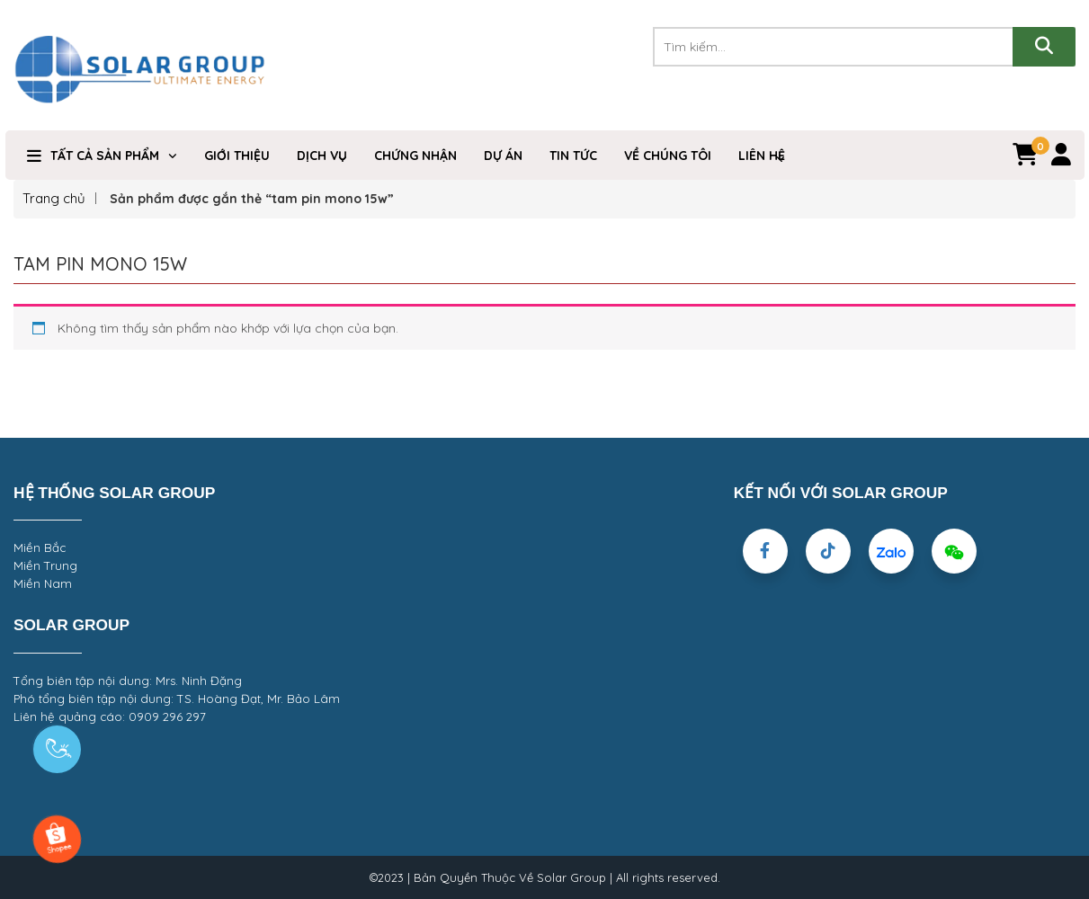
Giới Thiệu (237, 155)
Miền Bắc (39, 547)
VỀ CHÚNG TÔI (667, 155)
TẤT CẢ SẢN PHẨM (104, 155)
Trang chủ (53, 198)
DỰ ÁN (503, 155)
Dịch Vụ (322, 155)
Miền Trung (45, 565)
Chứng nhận (415, 155)
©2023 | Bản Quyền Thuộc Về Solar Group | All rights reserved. (545, 877)
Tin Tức (573, 155)
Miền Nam (42, 583)
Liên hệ (761, 155)
